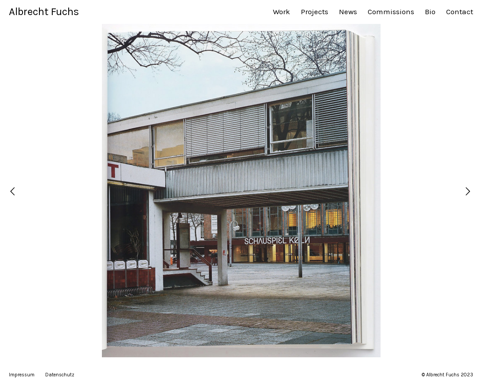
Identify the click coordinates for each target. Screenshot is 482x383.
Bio (430, 11)
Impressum (22, 375)
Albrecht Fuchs (44, 11)
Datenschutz (59, 375)
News (348, 11)
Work (281, 11)
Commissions (391, 11)
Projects (314, 11)
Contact (459, 11)
